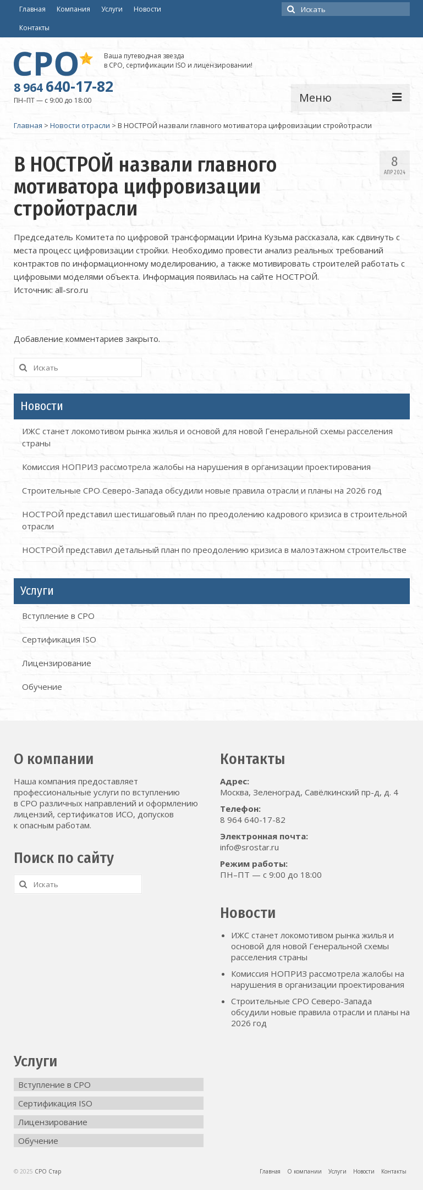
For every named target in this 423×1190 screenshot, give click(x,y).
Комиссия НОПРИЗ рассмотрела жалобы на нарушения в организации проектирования (196, 466)
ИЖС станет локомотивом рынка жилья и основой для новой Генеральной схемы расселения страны (312, 945)
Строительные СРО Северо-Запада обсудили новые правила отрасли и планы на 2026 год (202, 490)
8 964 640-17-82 (252, 819)
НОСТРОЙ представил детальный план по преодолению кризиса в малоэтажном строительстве (214, 549)
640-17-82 (63, 86)
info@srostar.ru (249, 847)
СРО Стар (48, 1171)
